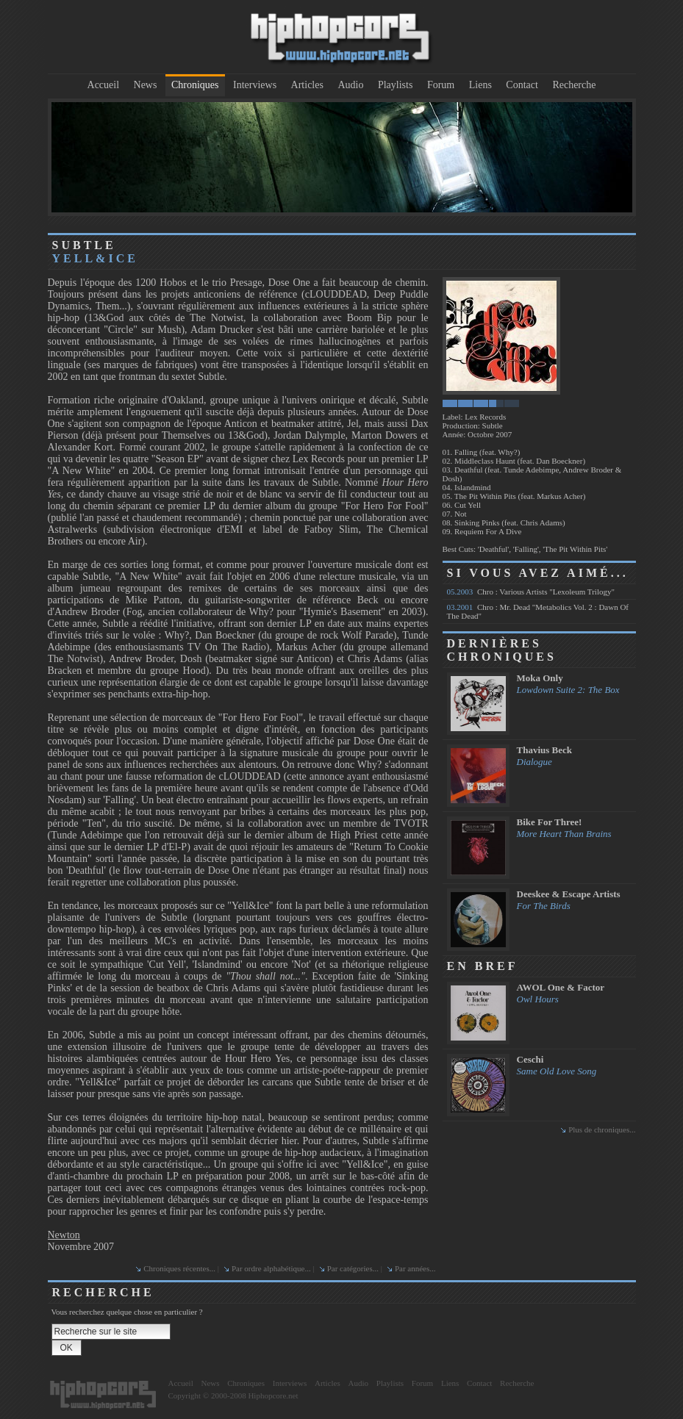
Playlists (395, 84)
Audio (350, 84)
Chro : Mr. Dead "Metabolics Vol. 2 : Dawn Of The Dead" (538, 611)
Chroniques (195, 84)
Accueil (103, 84)
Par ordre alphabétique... (271, 1268)
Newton (64, 1234)
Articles (307, 84)
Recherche (574, 84)
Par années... (415, 1268)
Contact (522, 84)
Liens (480, 84)
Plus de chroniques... (601, 1129)
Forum (440, 84)
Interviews (254, 84)
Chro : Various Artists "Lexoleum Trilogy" (531, 591)
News (145, 84)
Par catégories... (353, 1268)
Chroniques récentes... (179, 1268)
